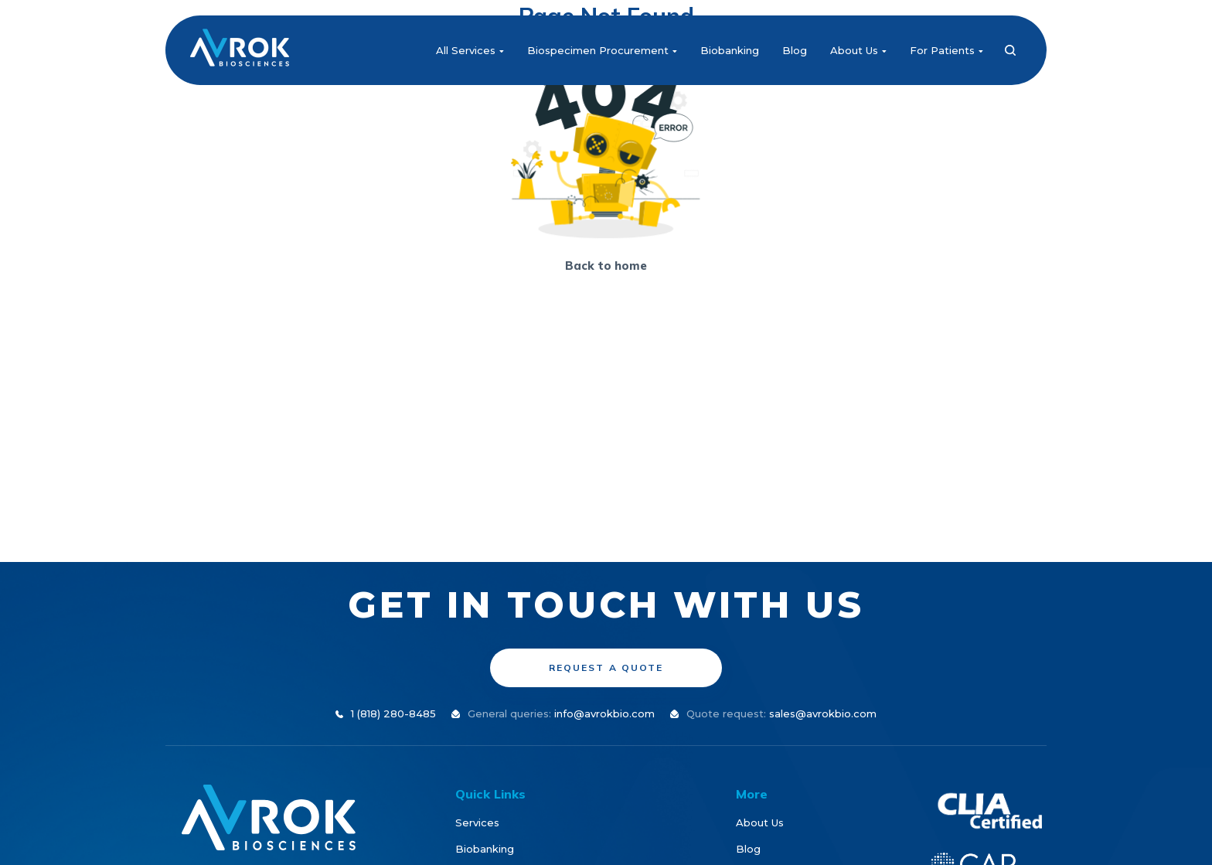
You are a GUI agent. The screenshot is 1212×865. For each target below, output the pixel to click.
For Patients (946, 51)
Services (477, 822)
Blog (794, 51)
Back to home (606, 265)
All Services (470, 51)
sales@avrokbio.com (823, 713)
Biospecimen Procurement (602, 51)
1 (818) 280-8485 (393, 713)
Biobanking (729, 51)
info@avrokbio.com (604, 713)
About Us (858, 51)
